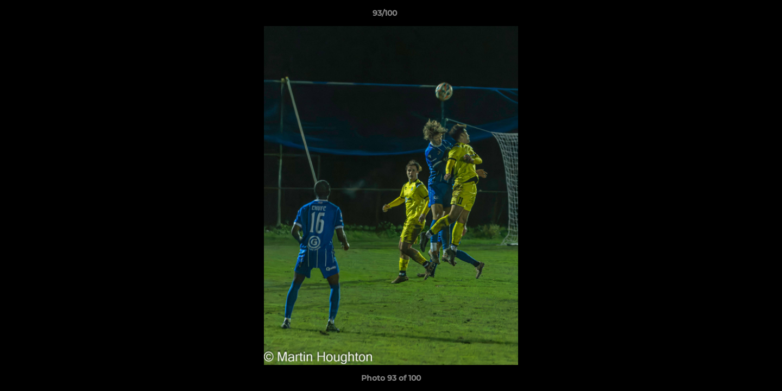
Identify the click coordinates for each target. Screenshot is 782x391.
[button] (736, 16)
